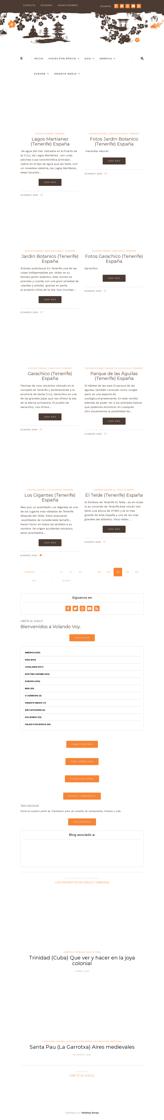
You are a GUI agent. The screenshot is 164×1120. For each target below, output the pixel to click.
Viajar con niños (68, 5)
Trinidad (80, 952)
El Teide (118, 490)
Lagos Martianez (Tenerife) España (50, 141)
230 (109, 572)
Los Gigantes (54, 490)
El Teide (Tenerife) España (114, 495)
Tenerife (60, 134)
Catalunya (34, 667)
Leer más (50, 182)
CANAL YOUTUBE (82, 744)
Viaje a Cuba (93, 952)
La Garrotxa (101, 1041)
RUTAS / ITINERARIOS (82, 796)
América (106, 58)
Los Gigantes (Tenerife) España (50, 497)
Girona (60, 1041)
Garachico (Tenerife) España (50, 376)
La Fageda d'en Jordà (79, 1041)
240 (34, 580)
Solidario (46, 5)
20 (71, 572)
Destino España (44, 134)
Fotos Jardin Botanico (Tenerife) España (114, 141)
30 (80, 572)
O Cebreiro (33, 695)
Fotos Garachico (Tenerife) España (114, 259)
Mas (29, 688)
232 (127, 572)
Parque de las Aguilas (118, 368)
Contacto (29, 5)
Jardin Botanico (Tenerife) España (50, 259)
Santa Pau (116, 1041)
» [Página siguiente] (52, 580)
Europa (40, 73)
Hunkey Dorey (90, 1112)
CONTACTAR (82, 638)
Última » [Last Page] (66, 580)
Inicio (38, 58)
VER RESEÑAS (82, 822)
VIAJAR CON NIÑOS (82, 779)
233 (137, 572)
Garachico (118, 251)
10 (61, 572)
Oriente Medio (65, 73)
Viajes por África (62, 58)
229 (99, 572)
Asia (88, 58)
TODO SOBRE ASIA (82, 761)
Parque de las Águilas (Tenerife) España (114, 376)
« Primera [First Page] (29, 572)
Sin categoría (35, 710)
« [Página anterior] (42, 572)
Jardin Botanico (118, 134)
